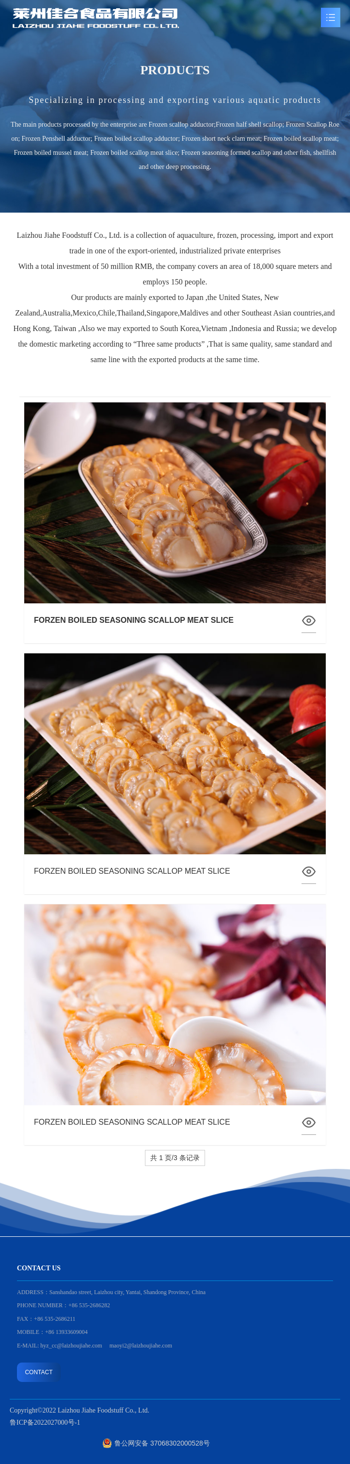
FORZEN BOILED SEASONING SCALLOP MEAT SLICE (132, 871)
